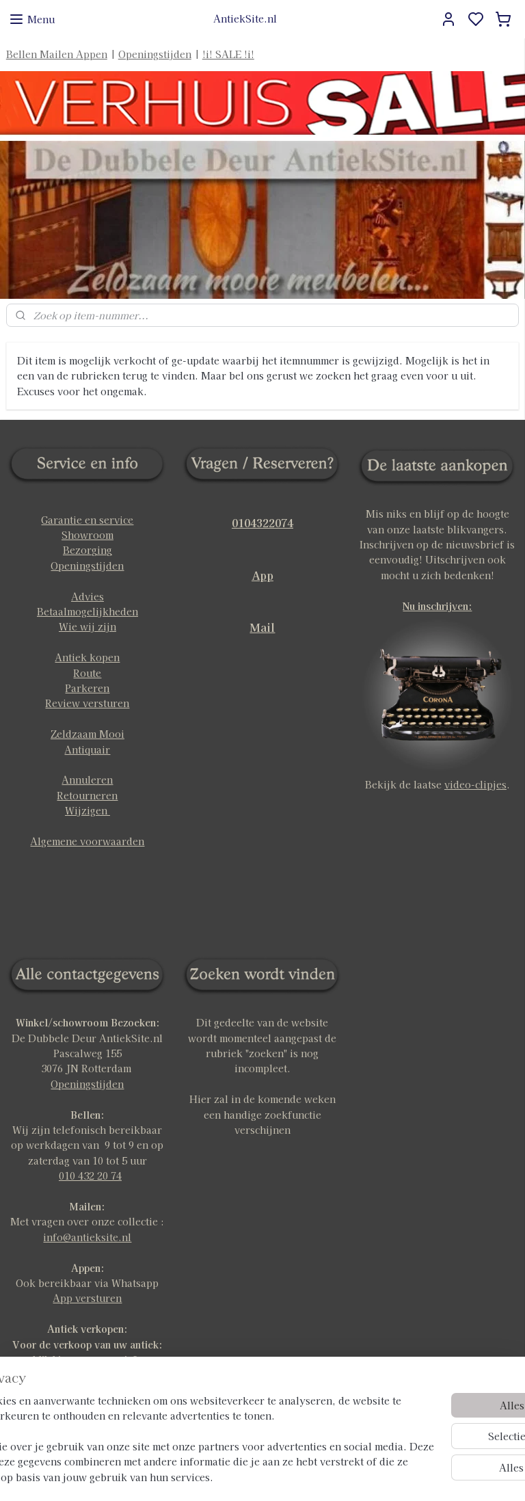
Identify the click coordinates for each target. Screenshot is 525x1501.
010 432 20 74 (90, 1175)
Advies (87, 596)
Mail (262, 627)
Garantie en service (87, 520)
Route (87, 673)
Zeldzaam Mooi (87, 734)
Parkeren (87, 688)
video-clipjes (475, 784)
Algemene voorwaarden (87, 841)
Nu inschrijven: (437, 606)
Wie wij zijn (87, 626)
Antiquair (87, 749)
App (262, 575)
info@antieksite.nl (87, 1237)
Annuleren (87, 779)
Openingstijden (154, 54)
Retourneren (87, 795)
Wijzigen (87, 810)
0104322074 (262, 522)
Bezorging (87, 550)
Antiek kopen (87, 657)
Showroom (87, 535)
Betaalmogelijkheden (87, 611)
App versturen (87, 1298)
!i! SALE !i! (228, 54)
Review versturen (87, 703)
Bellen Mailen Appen (56, 54)
